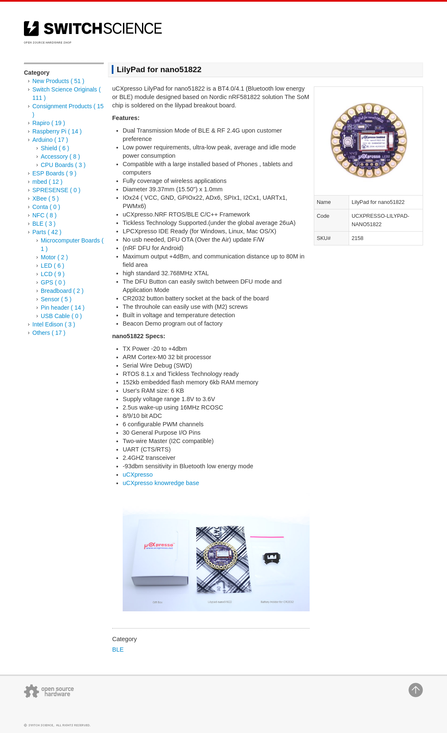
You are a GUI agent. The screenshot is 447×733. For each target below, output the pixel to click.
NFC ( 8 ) (44, 215)
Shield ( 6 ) (55, 148)
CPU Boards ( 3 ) (63, 165)
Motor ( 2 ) (54, 257)
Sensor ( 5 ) (56, 299)
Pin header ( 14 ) (62, 307)
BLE (118, 649)
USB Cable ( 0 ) (61, 316)
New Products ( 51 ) (58, 81)
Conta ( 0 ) (46, 206)
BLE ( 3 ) (43, 223)
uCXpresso (138, 474)
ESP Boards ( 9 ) (54, 173)
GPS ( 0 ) (53, 282)
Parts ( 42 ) (46, 232)
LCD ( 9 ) (53, 274)
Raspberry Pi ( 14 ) (57, 131)
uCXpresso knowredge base (161, 483)
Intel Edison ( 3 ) (53, 324)
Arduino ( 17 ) (50, 139)
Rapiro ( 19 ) (48, 123)
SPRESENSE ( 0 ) (56, 190)
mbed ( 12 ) (47, 181)
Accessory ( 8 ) (60, 156)
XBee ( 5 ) (45, 198)
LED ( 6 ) (52, 265)
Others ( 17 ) (49, 332)
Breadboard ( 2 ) (62, 290)
